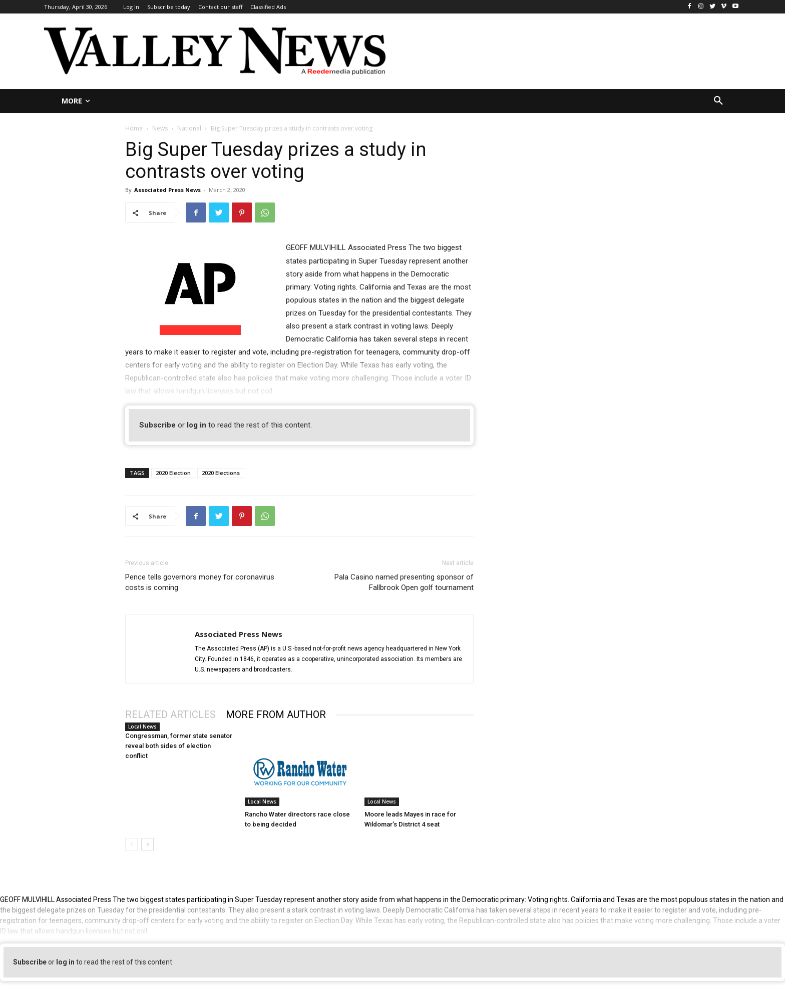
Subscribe (157, 425)
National (189, 128)
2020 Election (173, 472)
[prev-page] (131, 844)
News (160, 128)
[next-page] (147, 844)
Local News (142, 726)
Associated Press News (167, 190)
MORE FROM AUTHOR (276, 714)
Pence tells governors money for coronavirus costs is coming (199, 582)
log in (196, 425)
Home (134, 128)
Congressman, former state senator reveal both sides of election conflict (178, 746)
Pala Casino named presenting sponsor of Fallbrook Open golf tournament (404, 582)
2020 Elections (221, 472)
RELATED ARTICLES (170, 714)
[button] (718, 101)
